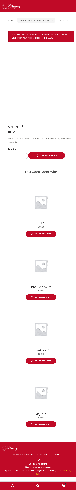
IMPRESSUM (59, 454)
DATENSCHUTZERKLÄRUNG (23, 454)
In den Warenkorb (48, 155)
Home (10, 20)
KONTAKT (44, 454)
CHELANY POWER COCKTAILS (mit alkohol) (36, 20)
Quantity (12, 149)
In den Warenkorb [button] (42, 234)
